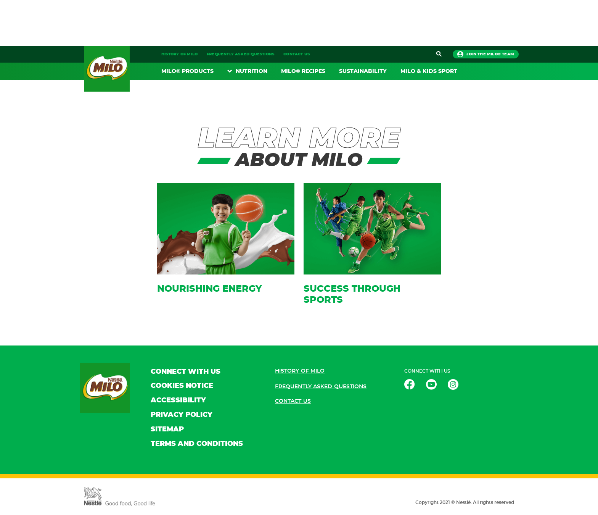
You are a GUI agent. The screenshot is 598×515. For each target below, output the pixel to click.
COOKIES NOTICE (182, 386)
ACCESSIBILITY (178, 400)
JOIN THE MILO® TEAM (485, 54)
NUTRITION (251, 71)
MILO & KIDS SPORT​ (428, 71)
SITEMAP (167, 429)
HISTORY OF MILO (179, 54)
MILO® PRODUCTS (187, 71)
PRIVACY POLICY (181, 415)
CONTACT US (296, 54)
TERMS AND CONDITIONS (197, 444)
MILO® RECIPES (303, 71)
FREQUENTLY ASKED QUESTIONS (240, 54)
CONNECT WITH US (185, 371)
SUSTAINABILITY (363, 71)
